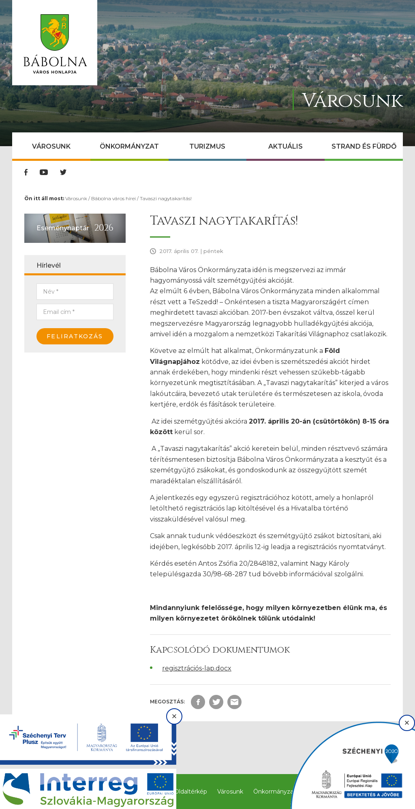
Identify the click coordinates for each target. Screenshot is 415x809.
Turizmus (207, 146)
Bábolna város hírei (113, 198)
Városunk (51, 146)
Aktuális (285, 146)
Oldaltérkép (190, 791)
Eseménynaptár (62, 228)
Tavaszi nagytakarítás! (166, 198)
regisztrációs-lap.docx (196, 668)
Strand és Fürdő (364, 146)
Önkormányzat (129, 146)
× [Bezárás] (174, 716)
